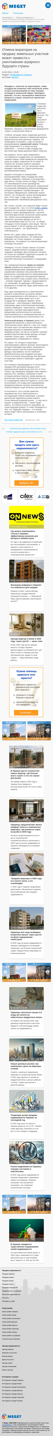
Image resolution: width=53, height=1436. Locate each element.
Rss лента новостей (13, 420)
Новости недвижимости (24, 17)
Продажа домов (8, 1281)
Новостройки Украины (10, 1311)
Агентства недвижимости (11, 1294)
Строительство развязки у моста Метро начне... (28, 429)
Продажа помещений (9, 1287)
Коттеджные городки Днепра (12, 1390)
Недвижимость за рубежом (12, 1291)
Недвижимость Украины (21, 75)
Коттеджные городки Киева (12, 1383)
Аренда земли (7, 1363)
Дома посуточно (8, 1359)
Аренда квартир (8, 1349)
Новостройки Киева (9, 1315)
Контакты (5, 1298)
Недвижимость (7, 17)
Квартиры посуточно (9, 1353)
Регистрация (18, 13)
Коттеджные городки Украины (12, 1380)
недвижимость (7, 1425)
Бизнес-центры (7, 1370)
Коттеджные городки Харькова (13, 1397)
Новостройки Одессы (10, 1325)
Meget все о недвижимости (26, 1416)
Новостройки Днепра (9, 1322)
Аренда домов (7, 1356)
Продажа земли (7, 1284)
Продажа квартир (8, 1274)
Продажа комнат (8, 1277)
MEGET (15, 77)
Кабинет (5, 13)
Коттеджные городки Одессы (12, 1394)
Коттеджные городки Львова (12, 1401)
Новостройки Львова (9, 1332)
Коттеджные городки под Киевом (14, 1387)
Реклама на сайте (8, 1301)
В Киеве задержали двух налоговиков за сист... (24, 432)
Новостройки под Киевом (11, 1318)
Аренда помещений (9, 1366)
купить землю (41, 208)
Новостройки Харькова (10, 1329)
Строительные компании (11, 1339)
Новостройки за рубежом (11, 1335)
